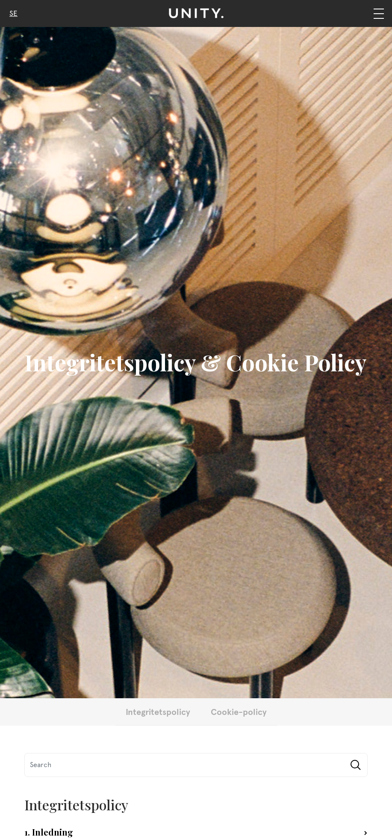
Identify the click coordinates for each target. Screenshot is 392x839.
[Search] (195, 765)
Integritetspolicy (158, 711)
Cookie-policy (239, 711)
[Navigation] (378, 13)
